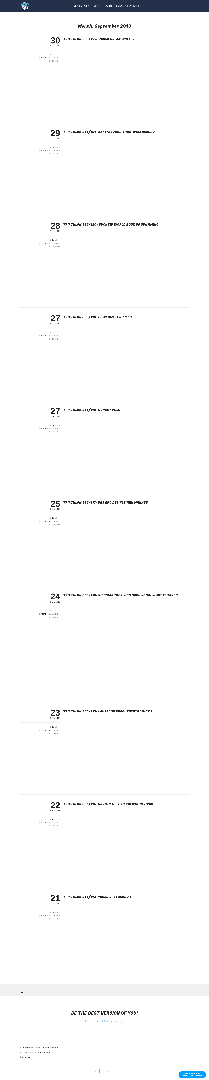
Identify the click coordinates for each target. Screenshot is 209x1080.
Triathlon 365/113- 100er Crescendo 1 (97, 897)
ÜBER (108, 5)
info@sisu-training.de (113, 1021)
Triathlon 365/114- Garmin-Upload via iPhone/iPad (108, 804)
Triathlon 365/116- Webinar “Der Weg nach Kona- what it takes (120, 595)
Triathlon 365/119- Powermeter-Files (97, 317)
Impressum (27, 1057)
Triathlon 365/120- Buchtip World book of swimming (111, 224)
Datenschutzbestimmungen (36, 1052)
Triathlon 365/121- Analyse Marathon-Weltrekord (109, 132)
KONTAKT (133, 5)
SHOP (97, 5)
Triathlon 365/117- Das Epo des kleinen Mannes (105, 502)
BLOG (119, 5)
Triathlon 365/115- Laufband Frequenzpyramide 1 (107, 711)
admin (57, 55)
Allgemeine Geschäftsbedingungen (40, 1048)
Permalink (55, 61)
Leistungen (81, 5)
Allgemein (55, 58)
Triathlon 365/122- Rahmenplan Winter (99, 39)
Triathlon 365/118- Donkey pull (91, 410)
